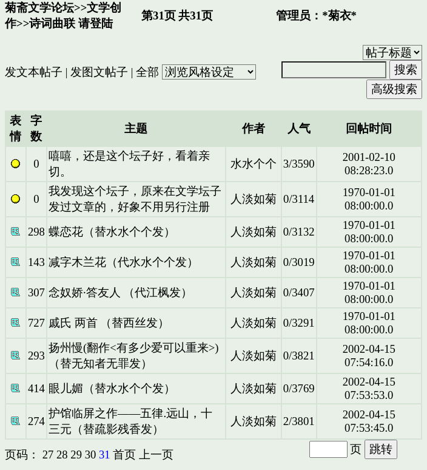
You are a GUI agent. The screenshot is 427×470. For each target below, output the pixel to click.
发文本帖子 (33, 72)
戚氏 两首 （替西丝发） (109, 322)
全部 (147, 72)
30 (90, 454)
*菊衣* (339, 15)
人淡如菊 (253, 198)
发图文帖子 (99, 72)
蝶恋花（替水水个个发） (112, 231)
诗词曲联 (52, 23)
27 (48, 454)
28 (62, 454)
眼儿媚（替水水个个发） (112, 388)
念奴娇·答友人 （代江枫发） (120, 292)
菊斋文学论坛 (39, 7)
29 (76, 454)
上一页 (156, 454)
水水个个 (253, 163)
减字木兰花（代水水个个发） (123, 262)
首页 (124, 454)
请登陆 (95, 23)
